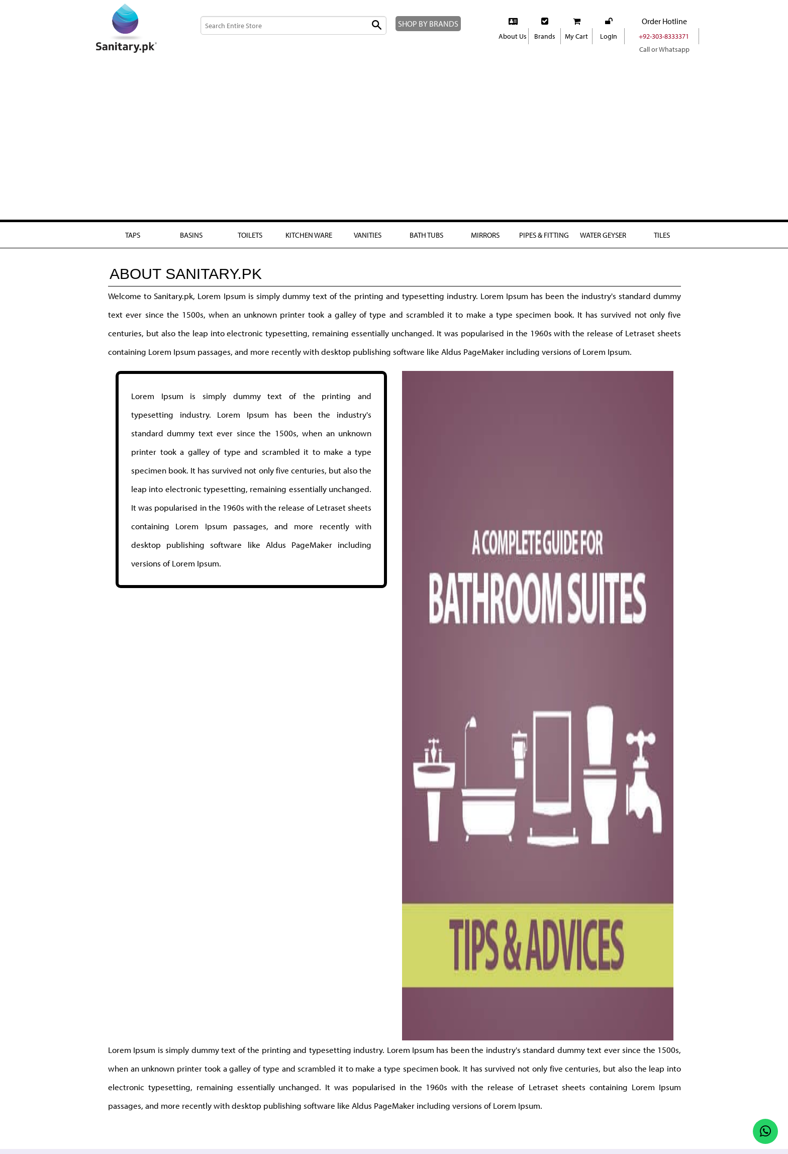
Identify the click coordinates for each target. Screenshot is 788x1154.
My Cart (576, 36)
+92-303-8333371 (664, 36)
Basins (191, 235)
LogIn (608, 36)
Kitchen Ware (308, 235)
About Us (512, 36)
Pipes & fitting (543, 240)
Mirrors (485, 235)
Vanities (367, 235)
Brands (545, 36)
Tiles (661, 235)
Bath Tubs (426, 235)
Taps (132, 235)
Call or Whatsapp (664, 49)
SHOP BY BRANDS (433, 23)
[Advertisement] (394, 145)
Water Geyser (603, 240)
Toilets (249, 235)
